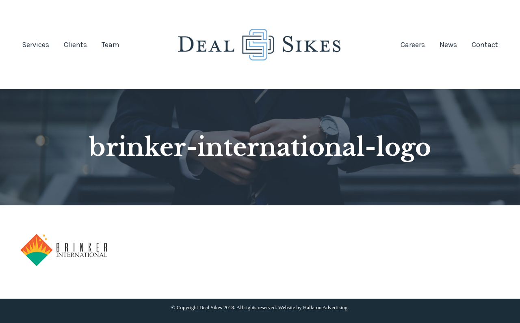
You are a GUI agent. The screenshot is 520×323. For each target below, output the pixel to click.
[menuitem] (35, 44)
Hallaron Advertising (325, 307)
